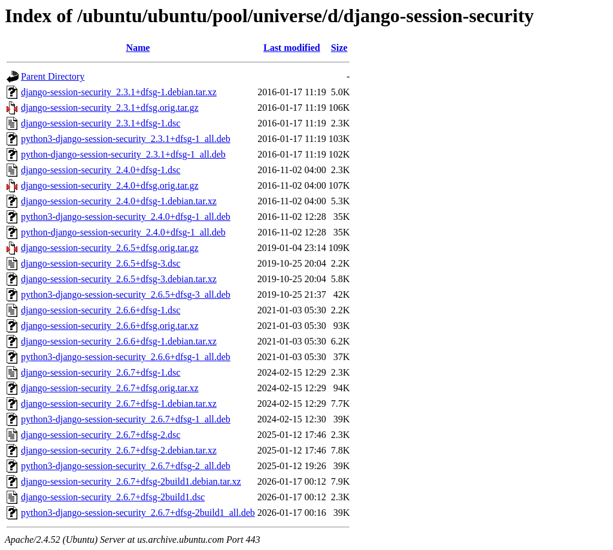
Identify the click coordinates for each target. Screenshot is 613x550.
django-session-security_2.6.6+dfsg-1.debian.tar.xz (119, 341)
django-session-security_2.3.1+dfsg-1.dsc (100, 123)
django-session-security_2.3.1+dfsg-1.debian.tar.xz (119, 92)
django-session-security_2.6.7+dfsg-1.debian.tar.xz (119, 403)
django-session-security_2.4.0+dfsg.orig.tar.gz (110, 185)
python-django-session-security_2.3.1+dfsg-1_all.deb (123, 154)
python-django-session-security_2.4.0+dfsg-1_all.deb (123, 232)
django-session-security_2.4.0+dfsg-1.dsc (100, 170)
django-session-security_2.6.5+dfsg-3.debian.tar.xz (119, 279)
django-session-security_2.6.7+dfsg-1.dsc (100, 372)
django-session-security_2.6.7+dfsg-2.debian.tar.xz (119, 450)
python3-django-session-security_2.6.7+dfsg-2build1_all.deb (138, 512)
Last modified (291, 48)
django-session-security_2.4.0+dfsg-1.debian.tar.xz (119, 201)
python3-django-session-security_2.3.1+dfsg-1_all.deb (125, 139)
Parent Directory (52, 76)
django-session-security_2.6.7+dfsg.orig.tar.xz (110, 388)
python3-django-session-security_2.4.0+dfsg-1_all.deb (125, 216)
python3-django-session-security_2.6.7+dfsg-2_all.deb (125, 466)
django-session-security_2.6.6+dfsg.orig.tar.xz (110, 326)
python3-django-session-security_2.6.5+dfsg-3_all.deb (125, 294)
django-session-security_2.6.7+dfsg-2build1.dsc (113, 497)
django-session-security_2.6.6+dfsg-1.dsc (100, 310)
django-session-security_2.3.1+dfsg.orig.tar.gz (110, 107)
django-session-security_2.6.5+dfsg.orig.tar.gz (110, 248)
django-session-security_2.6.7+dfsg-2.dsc (100, 435)
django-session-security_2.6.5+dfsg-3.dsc (100, 263)
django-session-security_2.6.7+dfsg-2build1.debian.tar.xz (131, 481)
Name (138, 48)
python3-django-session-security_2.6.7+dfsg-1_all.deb (125, 419)
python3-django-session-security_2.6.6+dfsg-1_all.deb (125, 357)
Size (339, 48)
